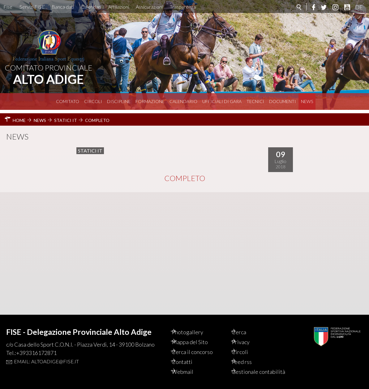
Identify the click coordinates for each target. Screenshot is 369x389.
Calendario (183, 101)
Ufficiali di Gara (222, 101)
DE (359, 7)
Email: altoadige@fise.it (46, 354)
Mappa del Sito (196, 335)
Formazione (150, 101)
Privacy (248, 335)
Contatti (188, 355)
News (307, 101)
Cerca (246, 325)
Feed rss (249, 355)
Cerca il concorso (199, 345)
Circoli (93, 101)
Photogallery (194, 325)
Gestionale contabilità (252, 368)
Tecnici (255, 101)
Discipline (119, 101)
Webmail (189, 364)
